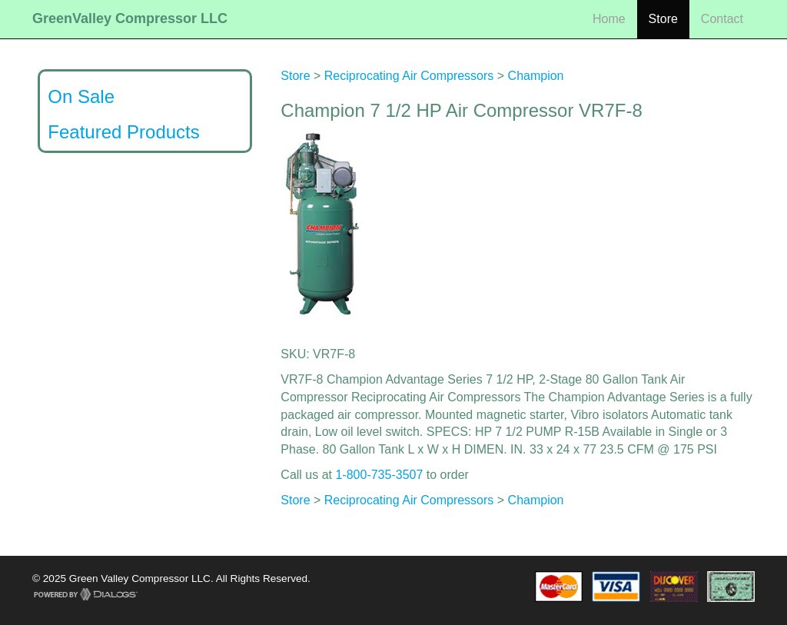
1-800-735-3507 (379, 474)
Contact (722, 18)
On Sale (81, 96)
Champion (536, 75)
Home (609, 18)
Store (663, 18)
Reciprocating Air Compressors (409, 75)
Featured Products (123, 131)
